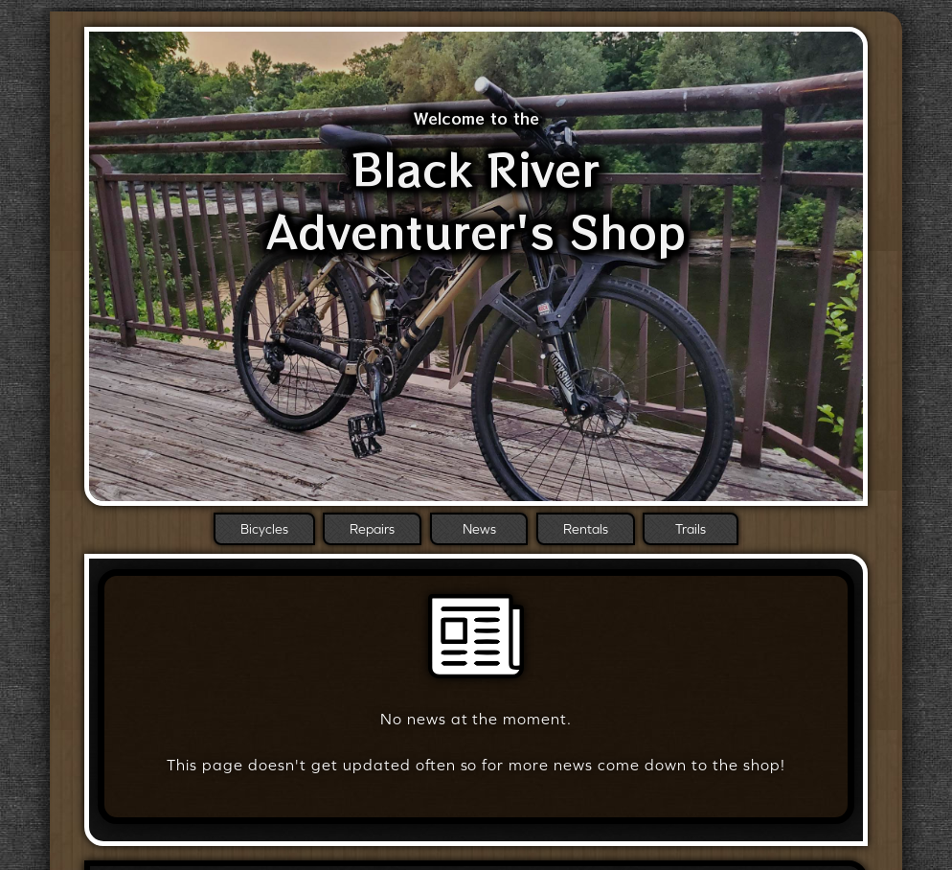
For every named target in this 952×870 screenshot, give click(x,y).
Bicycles (264, 529)
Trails (690, 529)
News (479, 529)
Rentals (585, 529)
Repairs (372, 529)
